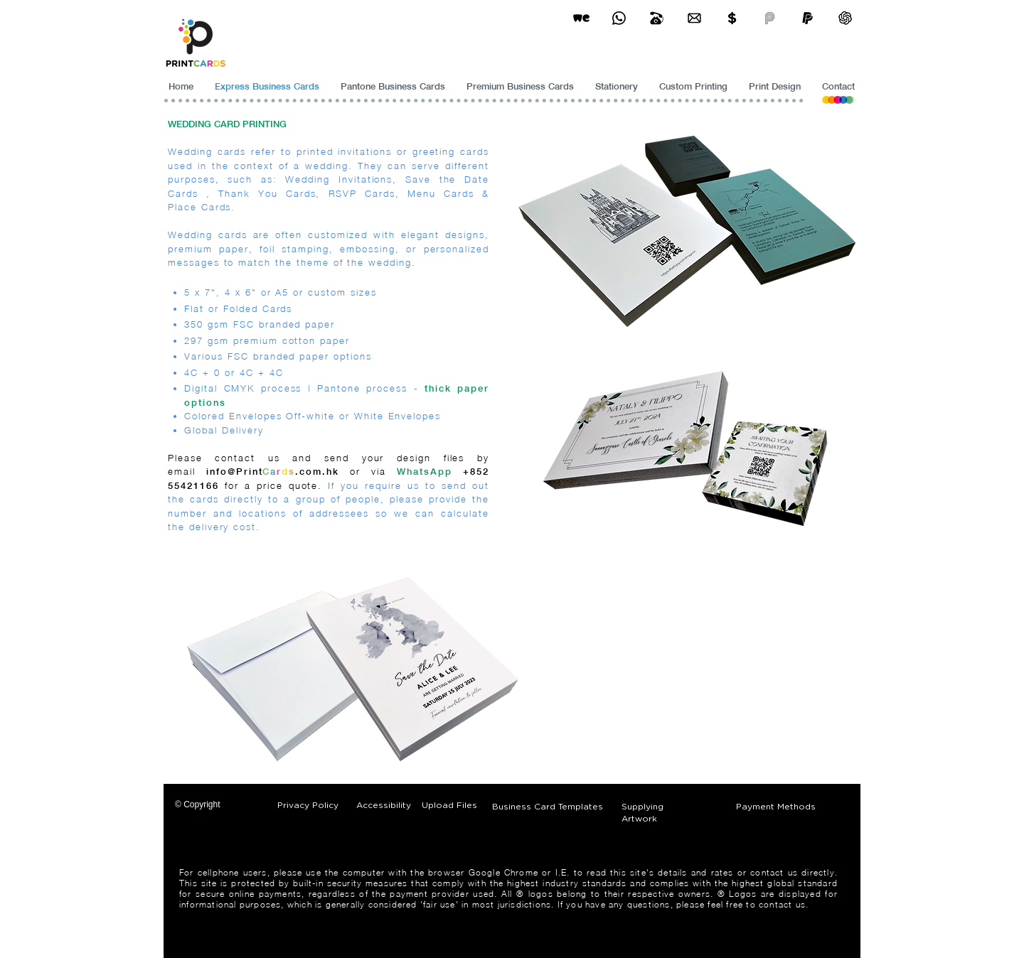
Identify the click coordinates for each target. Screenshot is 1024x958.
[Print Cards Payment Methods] (732, 18)
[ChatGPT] (845, 18)
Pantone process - (371, 388)
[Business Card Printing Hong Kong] (619, 18)
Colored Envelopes (233, 415)
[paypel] (807, 18)
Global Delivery (223, 430)
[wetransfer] (581, 18)
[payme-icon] (770, 18)
